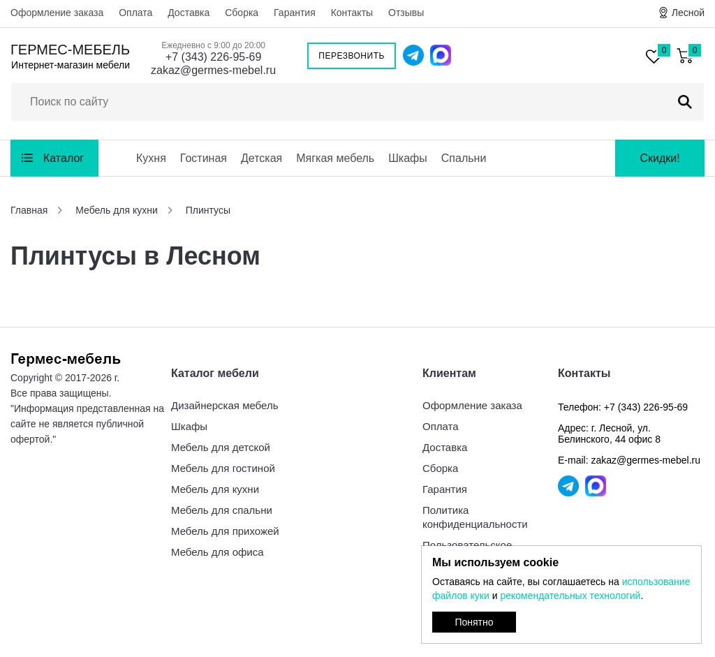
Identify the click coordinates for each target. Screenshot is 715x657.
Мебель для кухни (215, 489)
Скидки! (659, 158)
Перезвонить (351, 56)
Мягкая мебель (335, 158)
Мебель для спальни (221, 510)
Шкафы (407, 158)
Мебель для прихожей (225, 531)
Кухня (151, 158)
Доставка (188, 12)
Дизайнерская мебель (224, 405)
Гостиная (203, 158)
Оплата (135, 12)
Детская (261, 158)
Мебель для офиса (217, 552)
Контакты (352, 12)
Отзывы (406, 12)
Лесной (688, 12)
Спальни (464, 158)
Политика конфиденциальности (475, 517)
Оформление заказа (56, 12)
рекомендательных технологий (570, 595)
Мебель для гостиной (223, 468)
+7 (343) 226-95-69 (213, 57)
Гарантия (295, 12)
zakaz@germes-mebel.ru (213, 70)
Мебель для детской (220, 447)
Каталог (63, 158)
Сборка (241, 12)
